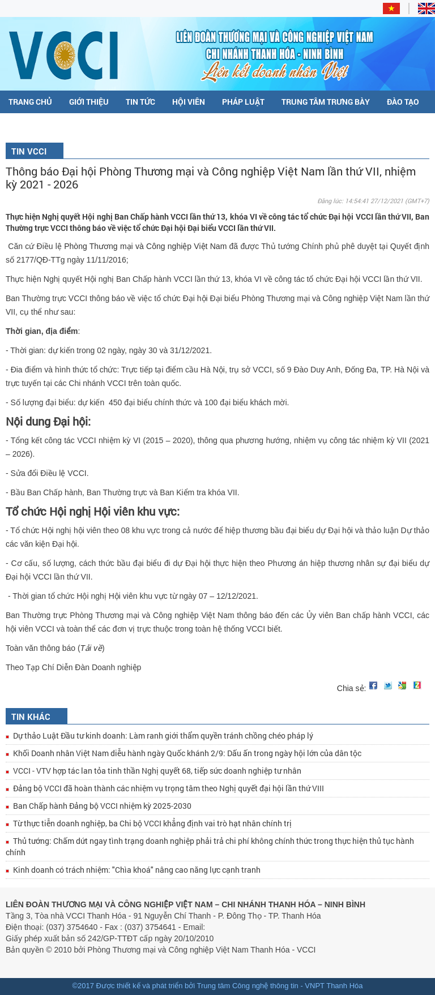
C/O (15, 124)
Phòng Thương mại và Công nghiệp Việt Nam (146, 246)
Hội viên (188, 101)
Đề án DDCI (60, 124)
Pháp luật (243, 101)
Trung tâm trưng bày (326, 101)
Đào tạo (403, 101)
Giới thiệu (89, 101)
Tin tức (140, 101)
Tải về (91, 648)
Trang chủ (30, 101)
